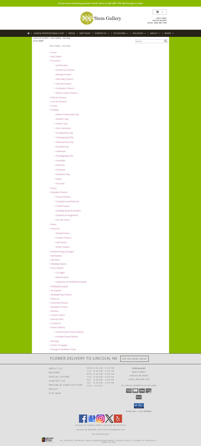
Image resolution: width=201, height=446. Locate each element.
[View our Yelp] (118, 422)
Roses (71, 33)
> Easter (58, 179)
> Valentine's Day (62, 174)
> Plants (53, 224)
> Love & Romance (58, 101)
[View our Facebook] (83, 422)
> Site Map (54, 341)
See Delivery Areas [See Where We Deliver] (134, 358)
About (155, 33)
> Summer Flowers (62, 237)
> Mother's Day (61, 119)
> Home (53, 52)
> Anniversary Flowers (64, 69)
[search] (166, 41)
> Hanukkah (59, 160)
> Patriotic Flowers (57, 97)
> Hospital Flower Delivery (66, 336)
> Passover (59, 183)
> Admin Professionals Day (66, 114)
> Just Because (61, 65)
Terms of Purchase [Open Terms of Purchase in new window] (144, 440)
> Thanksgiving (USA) (63, 155)
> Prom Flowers (56, 268)
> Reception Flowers (58, 306)
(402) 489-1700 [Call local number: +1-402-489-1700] (160, 23)
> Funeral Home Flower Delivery (69, 332)
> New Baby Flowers (63, 79)
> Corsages (59, 272)
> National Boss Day (63, 142)
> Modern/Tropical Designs (61, 251)
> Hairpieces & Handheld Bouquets (70, 281)
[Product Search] (149, 41)
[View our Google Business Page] (92, 422)
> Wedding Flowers (58, 263)
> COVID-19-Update (58, 345)
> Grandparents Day (63, 132)
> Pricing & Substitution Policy (62, 349)
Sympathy (102, 33)
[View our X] (109, 422)
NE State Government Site (112, 429)
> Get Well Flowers (62, 83)
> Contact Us (55, 323)
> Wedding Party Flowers (60, 294)
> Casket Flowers (62, 206)
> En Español (55, 290)
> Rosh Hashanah (62, 128)
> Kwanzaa (59, 165)
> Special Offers (56, 319)
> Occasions (55, 60)
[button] (160, 11)
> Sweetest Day (61, 146)
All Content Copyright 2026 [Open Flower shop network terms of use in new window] (75, 440)
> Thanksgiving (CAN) (63, 137)
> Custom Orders (57, 315)
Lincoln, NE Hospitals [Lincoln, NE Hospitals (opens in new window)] (115, 425)
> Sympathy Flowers (58, 192)
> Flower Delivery (57, 327)
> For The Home (61, 219)
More (169, 33)
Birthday (85, 33)
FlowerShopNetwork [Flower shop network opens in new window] (102, 440)
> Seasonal (54, 228)
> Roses (53, 188)
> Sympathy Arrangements (66, 215)
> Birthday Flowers (62, 74)
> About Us (54, 298)
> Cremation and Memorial (66, 201)
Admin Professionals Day (49, 33)
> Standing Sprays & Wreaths (67, 210)
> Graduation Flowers (64, 88)
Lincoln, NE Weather (86, 429)
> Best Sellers (55, 56)
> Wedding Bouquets (58, 286)
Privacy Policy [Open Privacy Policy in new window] (124, 440)
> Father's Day (61, 123)
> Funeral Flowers (62, 196)
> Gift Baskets (55, 255)
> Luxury (53, 105)
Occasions (121, 33)
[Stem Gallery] (100, 18)
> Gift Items (54, 259)
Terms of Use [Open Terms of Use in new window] (108, 442)
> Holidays (54, 109)
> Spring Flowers (61, 233)
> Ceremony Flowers (58, 302)
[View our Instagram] (100, 422)
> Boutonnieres (61, 277)
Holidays (139, 33)
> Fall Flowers (60, 242)
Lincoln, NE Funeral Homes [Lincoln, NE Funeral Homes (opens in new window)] (88, 425)
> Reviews (53, 311)
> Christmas (59, 169)
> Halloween (60, 151)
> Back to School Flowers (66, 93)
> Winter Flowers (62, 247)
